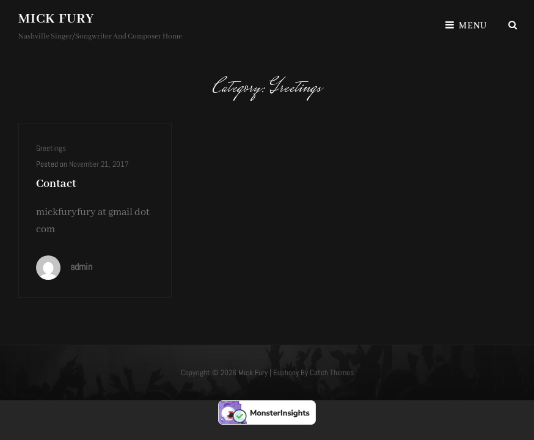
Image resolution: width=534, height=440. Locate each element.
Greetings (51, 148)
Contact (56, 184)
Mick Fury (56, 19)
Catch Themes (332, 372)
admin (81, 266)
